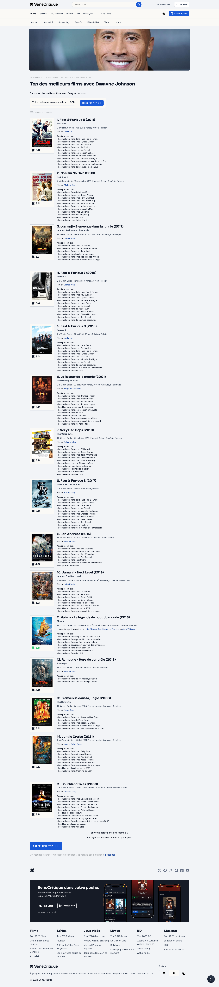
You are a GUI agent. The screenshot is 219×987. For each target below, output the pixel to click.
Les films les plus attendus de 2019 (74, 608)
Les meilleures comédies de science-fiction (78, 815)
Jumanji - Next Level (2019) (83, 572)
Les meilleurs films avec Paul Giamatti (75, 557)
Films (45, 77)
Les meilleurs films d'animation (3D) (74, 648)
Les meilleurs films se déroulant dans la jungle (79, 259)
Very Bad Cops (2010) (77, 430)
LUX (166, 945)
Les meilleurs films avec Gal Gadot (74, 147)
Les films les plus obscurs (70, 813)
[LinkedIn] (182, 871)
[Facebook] (165, 871)
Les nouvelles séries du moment (69, 955)
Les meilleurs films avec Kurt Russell (74, 317)
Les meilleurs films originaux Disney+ (75, 754)
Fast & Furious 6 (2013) (78, 326)
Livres (115, 931)
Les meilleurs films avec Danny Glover (75, 600)
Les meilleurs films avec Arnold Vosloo (76, 398)
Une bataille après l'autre (39, 942)
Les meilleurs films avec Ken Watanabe (76, 554)
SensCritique (35, 77)
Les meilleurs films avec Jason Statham (76, 311)
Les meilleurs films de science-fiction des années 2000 (83, 821)
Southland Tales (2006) (80, 784)
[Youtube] (187, 871)
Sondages (53, 77)
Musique (170, 931)
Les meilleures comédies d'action (73, 220)
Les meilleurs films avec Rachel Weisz (75, 401)
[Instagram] (170, 871)
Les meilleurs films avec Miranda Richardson (78, 799)
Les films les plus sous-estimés (72, 824)
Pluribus (61, 940)
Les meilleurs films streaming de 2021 (75, 771)
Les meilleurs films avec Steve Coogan (76, 452)
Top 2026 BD (144, 936)
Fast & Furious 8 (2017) (78, 481)
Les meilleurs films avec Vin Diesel (74, 150)
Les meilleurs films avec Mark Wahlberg (76, 200)
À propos (35, 973)
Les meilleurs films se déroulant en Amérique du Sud (82, 161)
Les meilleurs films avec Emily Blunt (74, 751)
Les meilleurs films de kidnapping (73, 214)
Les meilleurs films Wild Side (71, 827)
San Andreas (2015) (75, 534)
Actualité (34, 956)
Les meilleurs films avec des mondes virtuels (78, 257)
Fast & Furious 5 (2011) (77, 120)
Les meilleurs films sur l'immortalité (74, 424)
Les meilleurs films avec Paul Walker (74, 144)
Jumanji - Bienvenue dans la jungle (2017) (91, 226)
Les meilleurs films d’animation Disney (75, 650)
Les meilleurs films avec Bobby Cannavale (77, 248)
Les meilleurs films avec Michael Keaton (76, 457)
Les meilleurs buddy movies (71, 471)
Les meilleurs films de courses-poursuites (77, 155)
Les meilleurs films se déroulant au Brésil (76, 153)
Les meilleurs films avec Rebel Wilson (75, 195)
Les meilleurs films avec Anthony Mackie (76, 206)
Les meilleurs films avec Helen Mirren (75, 519)
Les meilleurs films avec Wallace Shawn (76, 810)
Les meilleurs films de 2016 (70, 653)
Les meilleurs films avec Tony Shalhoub (76, 198)
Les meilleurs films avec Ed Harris (73, 212)
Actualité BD (143, 953)
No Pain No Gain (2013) (77, 173)
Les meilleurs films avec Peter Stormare (76, 203)
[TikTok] (176, 871)
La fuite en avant (173, 940)
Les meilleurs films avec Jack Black (74, 251)
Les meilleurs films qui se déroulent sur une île (79, 639)
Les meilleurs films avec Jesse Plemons (76, 760)
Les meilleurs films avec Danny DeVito (75, 597)
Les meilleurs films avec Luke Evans (74, 303)
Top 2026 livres (118, 936)
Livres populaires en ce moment (122, 951)
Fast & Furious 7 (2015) (78, 273)
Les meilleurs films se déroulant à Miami (76, 209)
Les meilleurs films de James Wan (73, 309)
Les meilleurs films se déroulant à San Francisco (80, 562)
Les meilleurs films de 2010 (70, 474)
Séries (61, 931)
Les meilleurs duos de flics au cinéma (75, 463)
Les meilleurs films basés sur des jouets (76, 254)
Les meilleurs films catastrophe (72, 560)
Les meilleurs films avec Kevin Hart (74, 245)
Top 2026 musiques (174, 936)
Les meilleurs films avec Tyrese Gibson (76, 142)
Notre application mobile (55, 973)
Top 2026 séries (65, 936)
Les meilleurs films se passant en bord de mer (79, 636)
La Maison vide (118, 940)
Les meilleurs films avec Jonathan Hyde (76, 404)
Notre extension (77, 973)
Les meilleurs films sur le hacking (73, 525)
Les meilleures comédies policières (74, 466)
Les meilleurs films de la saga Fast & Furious (78, 139)
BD (139, 931)
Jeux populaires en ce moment (95, 955)
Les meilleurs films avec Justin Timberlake (77, 804)
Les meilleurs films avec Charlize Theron (77, 514)
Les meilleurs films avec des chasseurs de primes (81, 728)
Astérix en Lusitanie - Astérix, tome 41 (148, 942)
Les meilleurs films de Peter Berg (73, 720)
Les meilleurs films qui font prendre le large (78, 642)
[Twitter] (159, 871)
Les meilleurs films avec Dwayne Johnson (76, 77)
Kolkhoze (115, 945)
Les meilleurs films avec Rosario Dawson (77, 723)
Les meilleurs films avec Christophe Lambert (78, 807)
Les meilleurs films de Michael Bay (74, 192)
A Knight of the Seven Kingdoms (68, 947)
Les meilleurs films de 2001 (70, 412)
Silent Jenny (143, 948)
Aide (90, 973)
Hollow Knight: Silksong (96, 940)
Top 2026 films (38, 936)
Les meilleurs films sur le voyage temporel (77, 818)
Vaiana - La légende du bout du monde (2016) (95, 617)
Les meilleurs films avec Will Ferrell (74, 449)
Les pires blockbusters (68, 565)
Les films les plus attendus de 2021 (74, 768)
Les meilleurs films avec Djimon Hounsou (77, 314)
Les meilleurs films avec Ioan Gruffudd (75, 548)
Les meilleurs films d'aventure (72, 415)
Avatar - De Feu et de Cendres (41, 950)
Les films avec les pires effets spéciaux (76, 407)
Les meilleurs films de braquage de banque (78, 167)
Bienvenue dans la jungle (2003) (86, 698)
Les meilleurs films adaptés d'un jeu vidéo (77, 681)
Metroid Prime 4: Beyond (92, 947)
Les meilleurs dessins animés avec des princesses (81, 645)
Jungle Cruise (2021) (78, 737)
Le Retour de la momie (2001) (83, 377)
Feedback (110, 854)
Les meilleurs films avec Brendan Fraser (76, 396)
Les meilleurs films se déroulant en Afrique (77, 418)
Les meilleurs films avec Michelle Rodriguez (78, 158)
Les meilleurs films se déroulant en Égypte (77, 410)
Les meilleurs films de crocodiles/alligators (77, 679)
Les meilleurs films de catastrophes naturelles (79, 551)
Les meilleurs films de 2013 (70, 217)
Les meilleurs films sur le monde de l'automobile (80, 164)
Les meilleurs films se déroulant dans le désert (79, 421)
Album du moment (174, 949)
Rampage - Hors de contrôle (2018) (89, 659)
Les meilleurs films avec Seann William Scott (78, 717)
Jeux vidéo (92, 931)
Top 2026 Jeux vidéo (95, 936)
